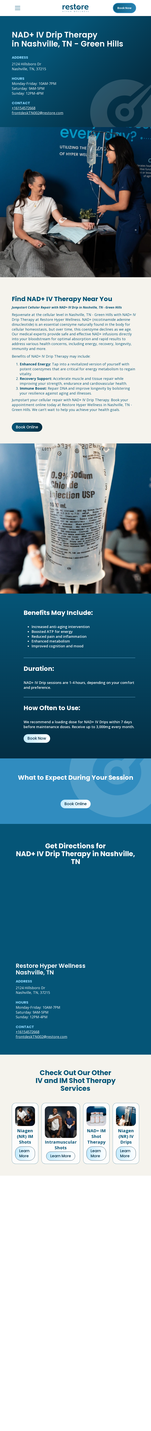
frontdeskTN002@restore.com (37, 112)
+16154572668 (23, 108)
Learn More (24, 1153)
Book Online (27, 427)
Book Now (37, 738)
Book (124, 8)
